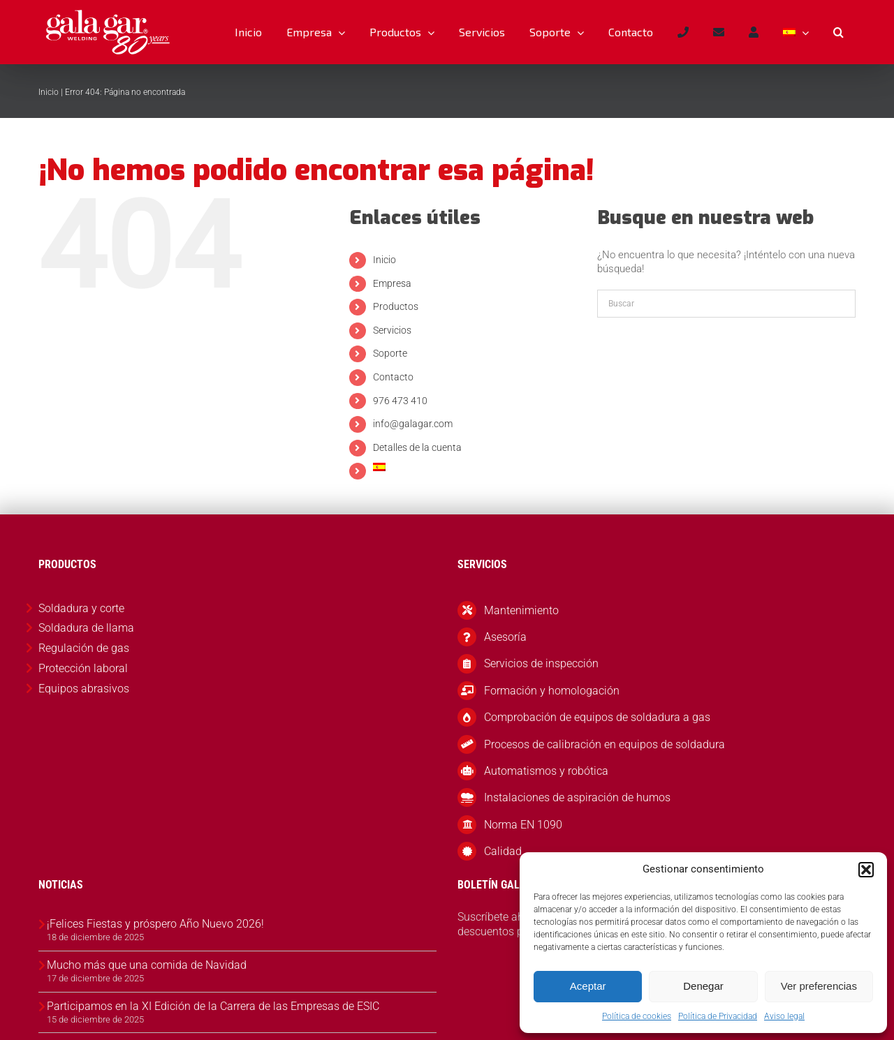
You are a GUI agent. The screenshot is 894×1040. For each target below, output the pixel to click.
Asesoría (505, 637)
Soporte (390, 353)
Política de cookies (636, 1016)
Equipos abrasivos (83, 688)
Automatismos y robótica (546, 771)
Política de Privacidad (717, 1016)
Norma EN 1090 (523, 824)
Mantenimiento (521, 610)
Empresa (392, 283)
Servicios (392, 330)
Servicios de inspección (541, 663)
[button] (866, 870)
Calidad (503, 851)
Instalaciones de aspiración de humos (577, 797)
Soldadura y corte (81, 608)
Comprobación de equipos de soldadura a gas (597, 717)
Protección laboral (83, 668)
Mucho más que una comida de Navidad (147, 965)
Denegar (703, 986)
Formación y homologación (552, 690)
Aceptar (588, 986)
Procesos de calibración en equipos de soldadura (604, 744)
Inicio (48, 92)
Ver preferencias (819, 986)
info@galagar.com (413, 423)
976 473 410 (400, 400)
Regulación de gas (83, 648)
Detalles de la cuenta (417, 447)
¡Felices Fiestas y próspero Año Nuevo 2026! (155, 923)
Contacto (393, 376)
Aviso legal (784, 1016)
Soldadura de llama (86, 627)
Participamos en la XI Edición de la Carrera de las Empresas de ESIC (213, 1006)
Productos (395, 306)
